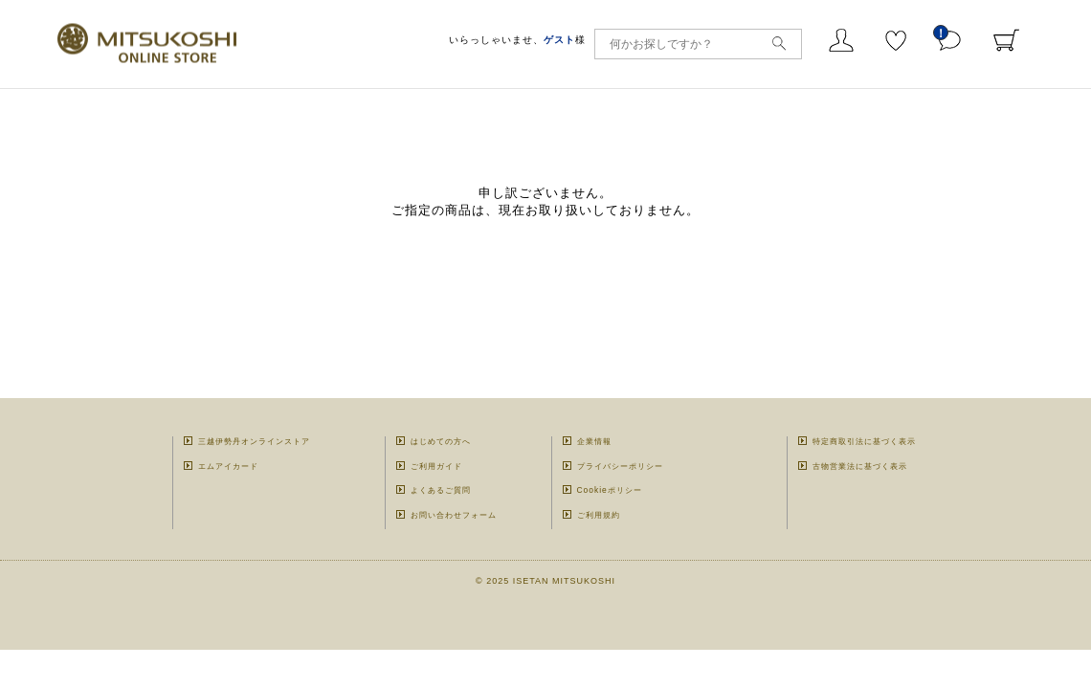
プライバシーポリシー (620, 466)
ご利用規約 (598, 515)
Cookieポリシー (609, 490)
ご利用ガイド (436, 466)
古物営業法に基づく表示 (860, 466)
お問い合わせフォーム (454, 515)
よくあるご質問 (441, 490)
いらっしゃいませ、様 (517, 39)
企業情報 (594, 441)
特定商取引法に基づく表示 (864, 441)
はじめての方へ (441, 441)
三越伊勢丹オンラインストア (254, 441)
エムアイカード (228, 466)
